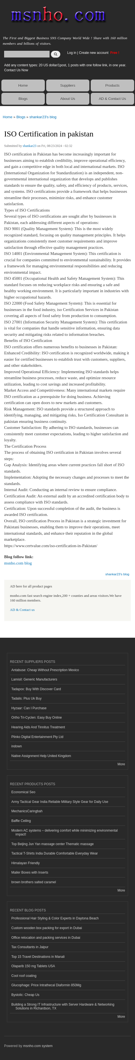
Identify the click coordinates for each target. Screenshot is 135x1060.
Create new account (94, 53)
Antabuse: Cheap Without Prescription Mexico (45, 670)
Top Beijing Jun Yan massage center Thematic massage (52, 844)
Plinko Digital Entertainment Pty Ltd (37, 737)
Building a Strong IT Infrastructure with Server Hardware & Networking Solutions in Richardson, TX (62, 1006)
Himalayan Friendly (25, 863)
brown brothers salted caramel (33, 882)
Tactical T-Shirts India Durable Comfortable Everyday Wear (54, 853)
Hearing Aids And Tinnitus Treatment (38, 727)
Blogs (23, 99)
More (121, 764)
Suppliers (67, 85)
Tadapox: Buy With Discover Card (36, 689)
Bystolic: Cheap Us (25, 995)
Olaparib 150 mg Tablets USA (33, 966)
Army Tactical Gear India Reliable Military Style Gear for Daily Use (59, 802)
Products (112, 85)
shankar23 (29, 146)
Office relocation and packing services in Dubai (45, 938)
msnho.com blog (18, 563)
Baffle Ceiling (21, 821)
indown (16, 746)
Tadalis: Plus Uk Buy (26, 698)
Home (23, 85)
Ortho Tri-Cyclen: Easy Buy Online (36, 717)
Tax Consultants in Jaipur (29, 947)
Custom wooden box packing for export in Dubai (46, 928)
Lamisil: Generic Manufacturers (34, 679)
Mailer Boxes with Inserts (29, 872)
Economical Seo (23, 792)
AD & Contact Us (112, 99)
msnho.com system (38, 1046)
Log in (71, 53)
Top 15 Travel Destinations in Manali (38, 957)
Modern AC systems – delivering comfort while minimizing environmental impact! (64, 832)
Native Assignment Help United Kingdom (41, 756)
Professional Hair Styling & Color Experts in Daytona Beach (55, 918)
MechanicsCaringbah (27, 811)
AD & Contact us (22, 610)
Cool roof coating (24, 976)
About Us (67, 99)
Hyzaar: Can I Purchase (28, 708)
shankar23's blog (42, 117)
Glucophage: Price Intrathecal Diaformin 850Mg (46, 985)
